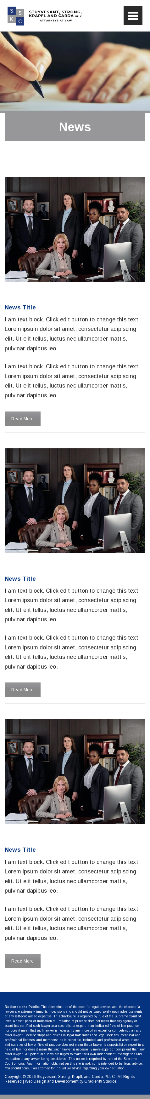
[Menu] (133, 15)
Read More (22, 418)
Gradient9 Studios (100, 1081)
